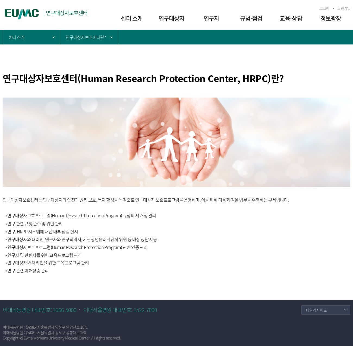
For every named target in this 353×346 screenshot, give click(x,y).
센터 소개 (132, 18)
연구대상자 (172, 18)
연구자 (211, 18)
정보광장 (330, 18)
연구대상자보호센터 (67, 13)
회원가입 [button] (343, 8)
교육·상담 (291, 18)
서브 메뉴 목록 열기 (89, 37)
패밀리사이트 (316, 310)
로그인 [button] (324, 8)
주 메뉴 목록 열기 (31, 37)
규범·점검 (251, 18)
